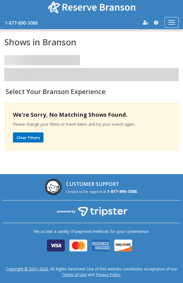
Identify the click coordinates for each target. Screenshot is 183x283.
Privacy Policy (108, 274)
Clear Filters (28, 137)
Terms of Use (74, 274)
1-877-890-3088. (122, 191)
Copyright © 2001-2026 (27, 269)
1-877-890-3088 (21, 23)
